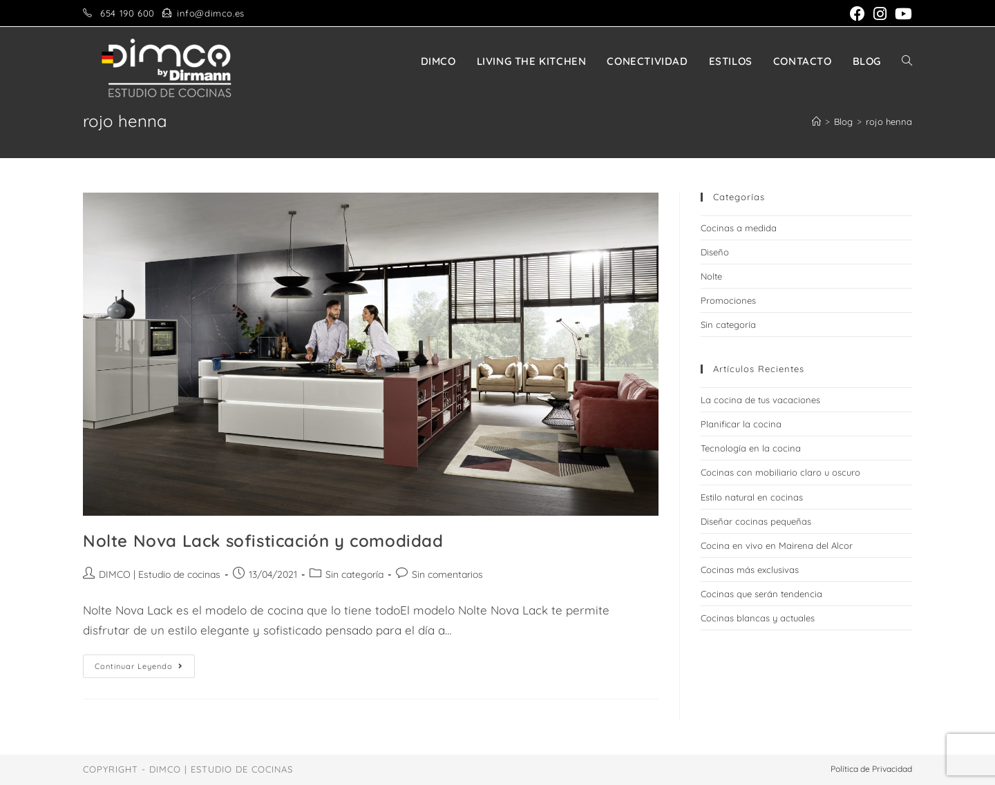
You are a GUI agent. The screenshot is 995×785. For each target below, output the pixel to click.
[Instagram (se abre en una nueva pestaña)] (880, 13)
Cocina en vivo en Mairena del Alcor (777, 545)
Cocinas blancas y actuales (758, 617)
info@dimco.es (211, 13)
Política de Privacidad (871, 769)
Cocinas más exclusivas (750, 569)
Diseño (715, 252)
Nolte (711, 276)
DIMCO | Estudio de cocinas (159, 574)
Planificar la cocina (741, 423)
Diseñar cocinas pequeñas (756, 521)
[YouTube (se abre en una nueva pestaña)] (901, 13)
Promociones (728, 300)
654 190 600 (127, 13)
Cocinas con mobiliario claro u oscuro (780, 472)
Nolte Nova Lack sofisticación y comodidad (263, 540)
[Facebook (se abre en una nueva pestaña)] (857, 13)
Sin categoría (354, 574)
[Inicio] (816, 121)
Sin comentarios (447, 574)
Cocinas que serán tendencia (761, 593)
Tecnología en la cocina (751, 448)
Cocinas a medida (739, 227)
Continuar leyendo (145, 669)
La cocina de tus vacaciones (760, 399)
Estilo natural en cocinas (752, 497)
